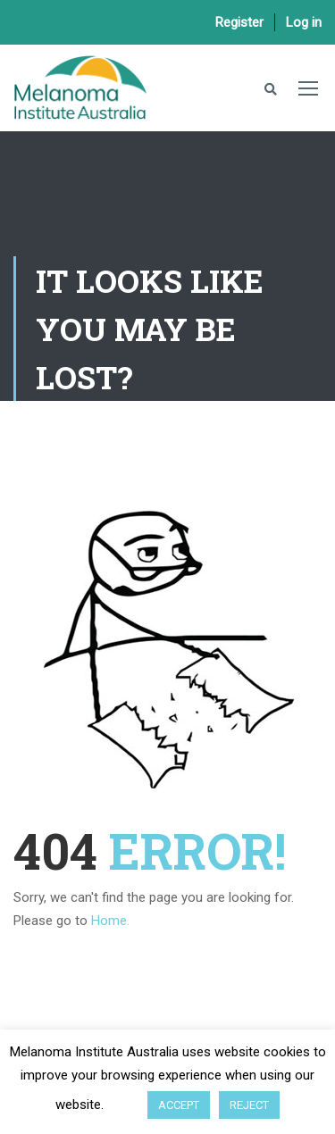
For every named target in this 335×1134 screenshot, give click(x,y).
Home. (110, 921)
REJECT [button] (249, 1105)
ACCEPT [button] (178, 1105)
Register (239, 22)
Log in (304, 22)
